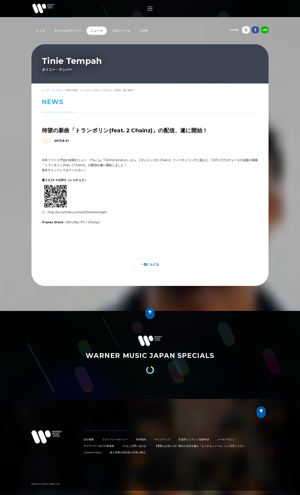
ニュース (97, 31)
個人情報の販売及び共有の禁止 (128, 452)
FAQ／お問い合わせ (134, 445)
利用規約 (141, 439)
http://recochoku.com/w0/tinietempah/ (77, 212)
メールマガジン (226, 439)
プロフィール (121, 31)
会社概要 (89, 439)
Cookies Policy (92, 452)
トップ (40, 31)
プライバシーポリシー (115, 439)
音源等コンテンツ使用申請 (193, 439)
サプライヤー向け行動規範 (99, 445)
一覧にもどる (150, 264)
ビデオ (144, 31)
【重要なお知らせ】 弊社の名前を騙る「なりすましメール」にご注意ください (200, 445)
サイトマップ (162, 439)
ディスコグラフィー (67, 31)
